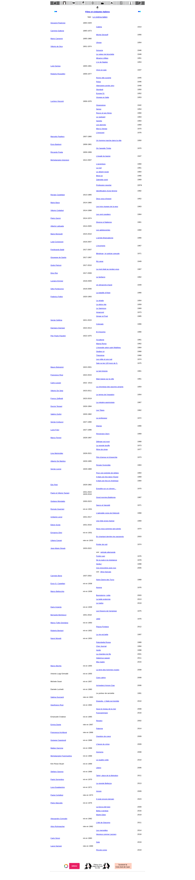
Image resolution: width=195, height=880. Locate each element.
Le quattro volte (102, 760)
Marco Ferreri (56, 438)
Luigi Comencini (57, 242)
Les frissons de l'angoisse (106, 611)
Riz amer (99, 261)
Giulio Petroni (56, 265)
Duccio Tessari (56, 406)
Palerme (99, 728)
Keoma (99, 587)
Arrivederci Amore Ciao (105, 685)
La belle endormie (103, 599)
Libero (98, 768)
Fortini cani (100, 556)
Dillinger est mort (103, 442)
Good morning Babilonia (106, 497)
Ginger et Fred (102, 316)
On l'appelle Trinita (103, 148)
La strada (100, 301)
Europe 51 (100, 93)
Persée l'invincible (103, 465)
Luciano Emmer (57, 281)
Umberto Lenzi (56, 517)
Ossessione (101, 105)
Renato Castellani (58, 195)
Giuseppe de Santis (58, 257)
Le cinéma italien (100, 17)
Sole (98, 842)
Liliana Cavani (56, 540)
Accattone (100, 340)
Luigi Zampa (55, 66)
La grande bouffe (103, 445)
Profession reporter (103, 185)
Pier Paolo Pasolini (58, 336)
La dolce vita (101, 304)
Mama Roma (101, 344)
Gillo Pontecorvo (57, 289)
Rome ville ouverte (103, 78)
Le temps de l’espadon (105, 395)
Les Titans (100, 410)
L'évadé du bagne (103, 156)
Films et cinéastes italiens (97, 12)
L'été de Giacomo (103, 823)
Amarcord (100, 312)
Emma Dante (56, 725)
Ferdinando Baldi (57, 250)
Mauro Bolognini (57, 367)
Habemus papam (103, 658)
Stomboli (99, 89)
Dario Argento (56, 607)
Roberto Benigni (57, 631)
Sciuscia (99, 50)
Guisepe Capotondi (58, 740)
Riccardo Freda (57, 152)
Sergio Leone (56, 469)
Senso (98, 109)
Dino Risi (54, 273)
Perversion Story (103, 434)
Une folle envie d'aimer (105, 521)
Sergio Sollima (56, 320)
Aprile (98, 650)
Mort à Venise (101, 129)
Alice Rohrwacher (58, 826)
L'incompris (100, 246)
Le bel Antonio (102, 371)
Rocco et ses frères (104, 113)
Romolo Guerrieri (57, 509)
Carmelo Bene (56, 576)
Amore (98, 791)
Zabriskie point (102, 180)
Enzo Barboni (56, 144)
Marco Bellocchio (57, 591)
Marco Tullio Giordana (59, 623)
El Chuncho (100, 332)
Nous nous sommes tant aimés (108, 529)
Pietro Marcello (57, 803)
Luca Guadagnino (58, 787)
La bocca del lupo (103, 807)
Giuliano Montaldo (58, 501)
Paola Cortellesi (57, 795)
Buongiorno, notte (103, 595)
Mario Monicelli (57, 234)
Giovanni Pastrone (58, 23)
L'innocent (100, 133)
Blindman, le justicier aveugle (108, 253)
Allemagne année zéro (105, 86)
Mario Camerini (57, 39)
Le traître (99, 603)
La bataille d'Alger (103, 293)
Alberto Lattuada (57, 226)
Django (99, 426)
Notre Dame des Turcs (105, 580)
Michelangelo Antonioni (60, 160)
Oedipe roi (100, 351)
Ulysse (99, 42)
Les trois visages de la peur (107, 206)
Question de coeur (103, 736)
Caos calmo (101, 678)
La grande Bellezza (104, 783)
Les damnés (101, 125)
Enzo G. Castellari (58, 584)
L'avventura (100, 164)
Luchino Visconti (57, 101)
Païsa (98, 82)
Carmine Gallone (57, 31)
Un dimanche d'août (104, 285)
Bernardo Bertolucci (58, 615)
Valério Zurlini (56, 414)
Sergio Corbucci (57, 422)
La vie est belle (102, 634)
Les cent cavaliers (103, 214)
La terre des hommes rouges (107, 670)
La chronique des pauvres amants (109, 387)
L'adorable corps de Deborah (107, 513)
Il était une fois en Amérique (107, 481)
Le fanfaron (100, 277)
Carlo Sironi (55, 838)
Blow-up (99, 176)
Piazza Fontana (102, 627)
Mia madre (100, 662)
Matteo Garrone (57, 748)
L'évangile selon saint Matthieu (108, 348)
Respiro (99, 721)
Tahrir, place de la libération (107, 775)
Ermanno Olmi (56, 533)
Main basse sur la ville (105, 379)
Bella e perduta (102, 811)
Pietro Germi (56, 218)
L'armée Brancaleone (104, 238)
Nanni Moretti (56, 638)
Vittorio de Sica (57, 46)
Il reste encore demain (105, 799)
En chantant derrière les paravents (110, 537)
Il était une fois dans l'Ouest (107, 477)
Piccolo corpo (101, 850)
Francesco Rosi (57, 375)
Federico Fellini (57, 297)
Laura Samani (56, 846)
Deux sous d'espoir (103, 199)
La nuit (99, 168)
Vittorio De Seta (57, 391)
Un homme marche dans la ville (108, 140)
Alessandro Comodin (59, 819)
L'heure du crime (103, 744)
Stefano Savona (57, 772)
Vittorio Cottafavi (57, 210)
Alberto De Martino (58, 461)
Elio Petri (54, 485)
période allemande (108, 552)
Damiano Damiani (58, 328)
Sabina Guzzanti (57, 697)
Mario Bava (55, 203)
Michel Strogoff (102, 35)
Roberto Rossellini (58, 74)
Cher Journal (101, 646)
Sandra (99, 121)
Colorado (99, 324)
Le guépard (100, 117)
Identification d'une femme (106, 191)
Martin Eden (101, 815)
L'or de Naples (102, 62)
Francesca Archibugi (59, 732)
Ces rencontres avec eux (106, 568)
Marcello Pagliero (57, 136)
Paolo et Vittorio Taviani (60, 493)
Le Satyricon (101, 308)
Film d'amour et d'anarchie (106, 457)
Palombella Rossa (103, 642)
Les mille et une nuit (104, 359)
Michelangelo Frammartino (61, 756)
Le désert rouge (102, 172)
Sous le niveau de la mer (106, 709)
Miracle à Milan (102, 58)
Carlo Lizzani (56, 383)
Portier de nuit (101, 544)
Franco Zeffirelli (57, 398)
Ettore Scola (55, 525)
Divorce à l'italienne (104, 222)
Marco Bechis (56, 666)
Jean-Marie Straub (58, 548)
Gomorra (99, 752)
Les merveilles (102, 830)
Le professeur (101, 418)
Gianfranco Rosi (57, 705)
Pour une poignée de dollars (107, 473)
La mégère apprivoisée (105, 402)
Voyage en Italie (102, 97)
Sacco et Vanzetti (103, 505)
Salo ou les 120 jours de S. (107, 363)
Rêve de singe (102, 449)
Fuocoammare (102, 713)
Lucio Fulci (55, 430)
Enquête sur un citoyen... (106, 489)
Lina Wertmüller (57, 453)
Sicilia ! (99, 564)
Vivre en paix (101, 70)
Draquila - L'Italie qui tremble (107, 701)
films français (105, 572)
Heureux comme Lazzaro (106, 834)
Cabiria (99, 27)
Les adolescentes (103, 230)
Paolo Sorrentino (57, 779)
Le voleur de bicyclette (105, 54)
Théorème (100, 355)
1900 (98, 619)
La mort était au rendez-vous (107, 269)
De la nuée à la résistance (106, 560)
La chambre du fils (103, 654)
